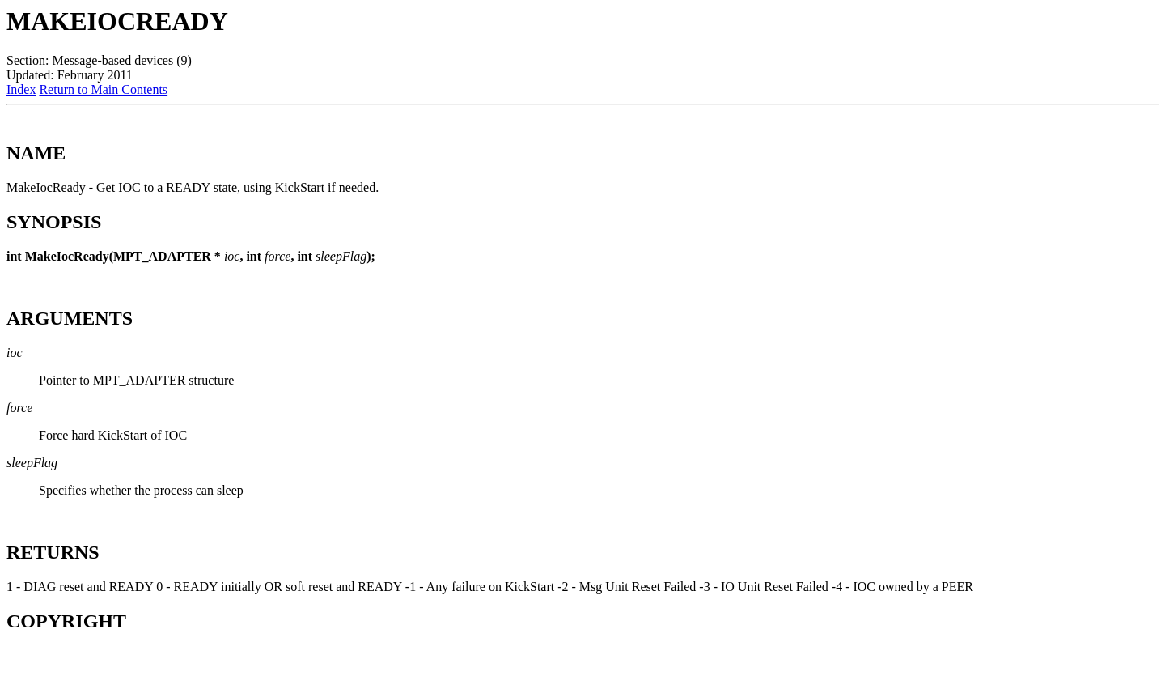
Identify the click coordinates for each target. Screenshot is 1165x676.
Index (21, 89)
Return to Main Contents (103, 89)
